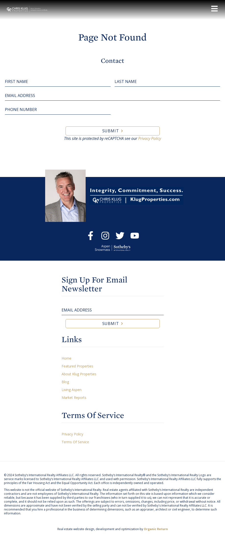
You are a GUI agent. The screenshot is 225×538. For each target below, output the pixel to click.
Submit (110, 131)
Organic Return (156, 529)
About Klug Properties (79, 374)
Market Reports (74, 397)
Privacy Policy (149, 138)
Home (66, 358)
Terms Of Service (75, 442)
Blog (65, 381)
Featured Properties (77, 366)
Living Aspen (71, 389)
